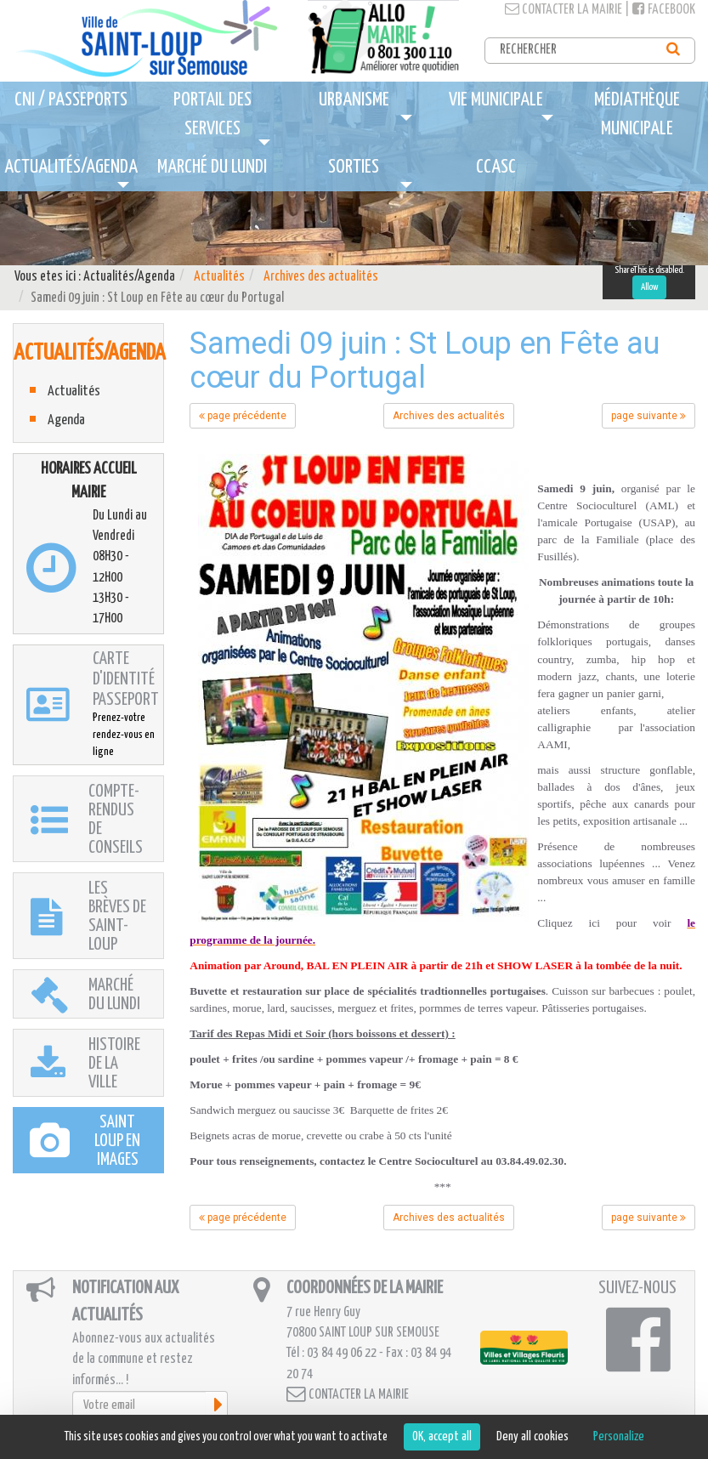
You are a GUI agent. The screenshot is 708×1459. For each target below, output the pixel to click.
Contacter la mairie (563, 9)
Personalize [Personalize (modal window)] (618, 1436)
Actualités (219, 276)
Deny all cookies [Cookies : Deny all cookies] (532, 1436)
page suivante (648, 416)
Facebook (663, 9)
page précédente (242, 416)
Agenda (66, 420)
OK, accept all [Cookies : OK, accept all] (442, 1436)
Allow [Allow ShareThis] (649, 287)
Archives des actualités (320, 276)
